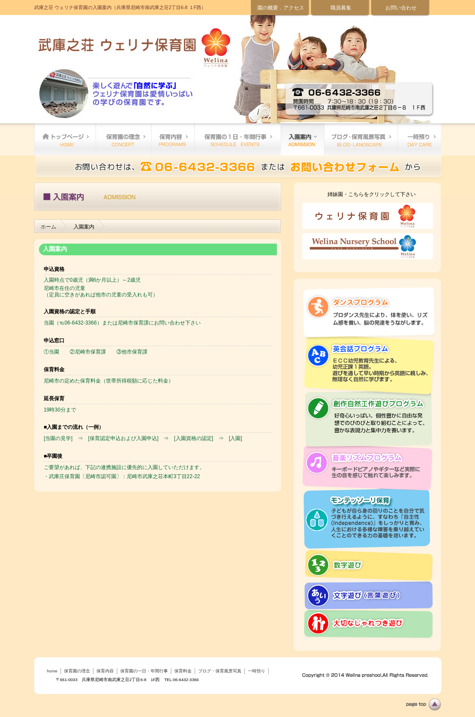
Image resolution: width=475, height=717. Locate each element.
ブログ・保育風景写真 (361, 139)
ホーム (48, 227)
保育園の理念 (123, 139)
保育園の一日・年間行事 (237, 139)
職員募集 (341, 8)
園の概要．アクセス (280, 8)
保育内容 (172, 139)
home (65, 139)
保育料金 (302, 139)
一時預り (419, 139)
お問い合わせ (401, 8)
